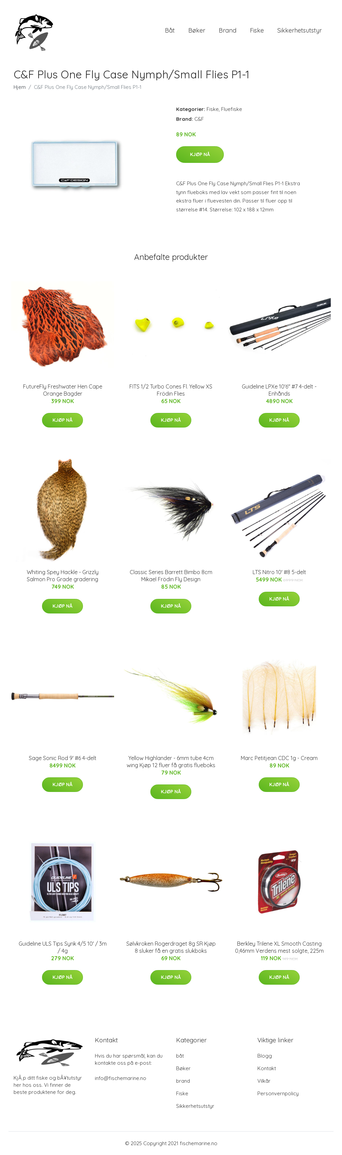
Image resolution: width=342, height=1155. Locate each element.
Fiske (257, 30)
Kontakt (266, 1068)
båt (170, 30)
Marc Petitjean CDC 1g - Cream (279, 758)
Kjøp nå (200, 154)
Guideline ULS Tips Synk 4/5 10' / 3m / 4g (63, 947)
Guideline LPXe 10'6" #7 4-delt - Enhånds (279, 390)
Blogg (264, 1056)
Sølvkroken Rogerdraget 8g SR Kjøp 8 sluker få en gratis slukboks (171, 947)
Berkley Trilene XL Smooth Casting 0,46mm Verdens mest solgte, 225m (279, 947)
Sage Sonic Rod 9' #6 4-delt (63, 758)
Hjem (20, 87)
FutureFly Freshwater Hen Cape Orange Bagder (62, 390)
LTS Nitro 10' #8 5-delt (279, 572)
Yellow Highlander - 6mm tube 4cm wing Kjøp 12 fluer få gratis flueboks (171, 762)
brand (227, 30)
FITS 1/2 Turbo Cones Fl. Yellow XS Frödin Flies (170, 390)
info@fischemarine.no (120, 1078)
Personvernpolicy (278, 1093)
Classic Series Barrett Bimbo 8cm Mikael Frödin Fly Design (171, 576)
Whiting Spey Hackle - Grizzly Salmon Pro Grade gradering (63, 576)
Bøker (196, 30)
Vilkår (264, 1081)
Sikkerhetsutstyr (299, 30)
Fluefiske (231, 109)
